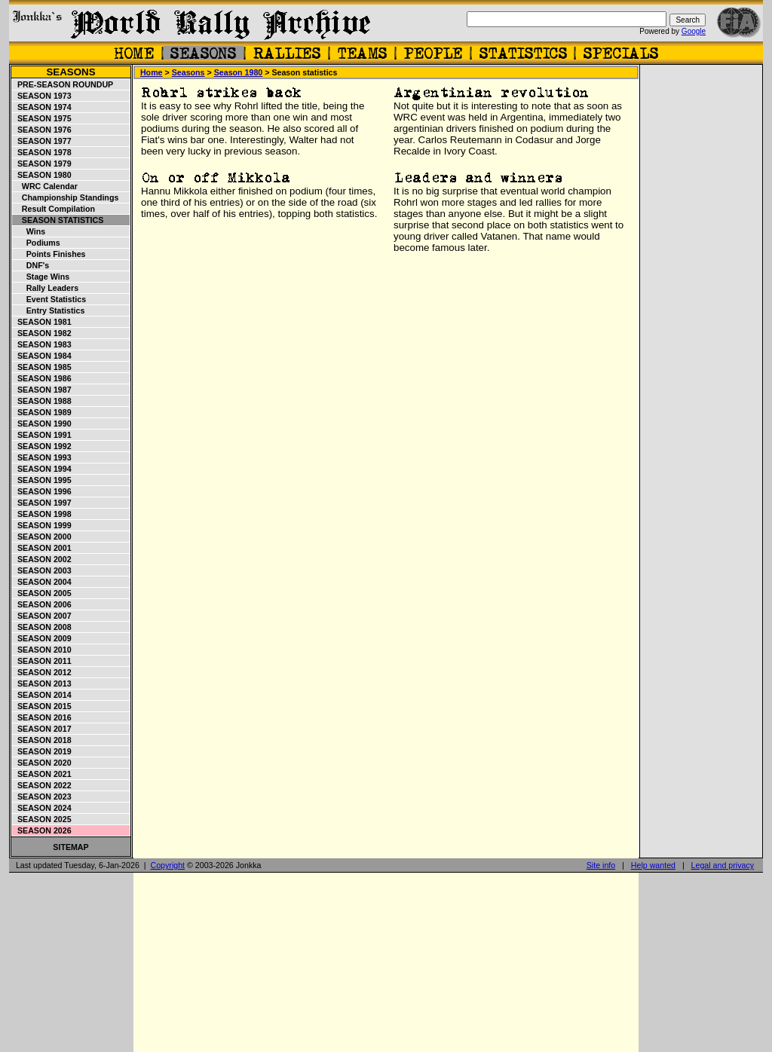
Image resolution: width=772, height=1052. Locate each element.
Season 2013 (42, 683)
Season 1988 (42, 400)
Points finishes (49, 253)
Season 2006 (42, 604)
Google (694, 31)
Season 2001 (42, 547)
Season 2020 (42, 762)
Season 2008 (42, 627)
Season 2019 (42, 751)
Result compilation (54, 208)
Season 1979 (42, 163)
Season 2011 (42, 660)
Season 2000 (42, 536)
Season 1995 (42, 480)
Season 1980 (42, 174)
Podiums (36, 242)
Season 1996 (42, 491)
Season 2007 (42, 615)
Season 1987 (42, 389)
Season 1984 (42, 355)
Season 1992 (42, 446)
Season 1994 (42, 468)
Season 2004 (42, 581)
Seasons (70, 72)
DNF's (31, 265)
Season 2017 (42, 728)
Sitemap (70, 847)
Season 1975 (42, 118)
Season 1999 (42, 525)
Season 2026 (42, 830)
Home (151, 72)
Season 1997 (42, 502)
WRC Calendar (45, 186)
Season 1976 (42, 129)
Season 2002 (42, 559)
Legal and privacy (723, 865)
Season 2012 (42, 672)
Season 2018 (42, 740)
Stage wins (41, 276)
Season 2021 (42, 773)
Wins (29, 231)
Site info (601, 865)
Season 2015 (42, 706)
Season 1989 (42, 412)
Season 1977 (42, 140)
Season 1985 (42, 367)
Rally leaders (45, 287)
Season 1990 (42, 423)
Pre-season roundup (63, 84)
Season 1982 (42, 333)
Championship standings (65, 197)
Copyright (167, 865)
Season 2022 (42, 785)
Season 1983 (42, 344)
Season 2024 (42, 807)
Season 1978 (42, 152)
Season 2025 (42, 819)
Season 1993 (42, 457)
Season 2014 (42, 694)
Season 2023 (42, 796)
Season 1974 (42, 107)
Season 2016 (42, 717)
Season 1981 (42, 321)
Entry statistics (48, 310)
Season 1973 (42, 95)
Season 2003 (42, 570)
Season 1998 (42, 513)
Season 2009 (42, 638)
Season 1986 (42, 378)
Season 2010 (42, 649)
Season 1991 (42, 434)
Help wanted (653, 865)
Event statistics (49, 299)
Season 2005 (42, 593)
